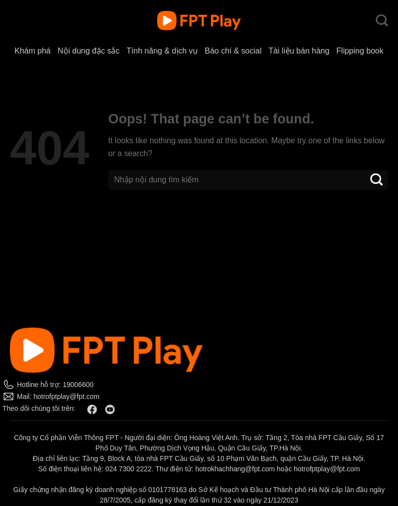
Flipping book (360, 51)
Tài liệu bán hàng (299, 51)
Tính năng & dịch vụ (162, 51)
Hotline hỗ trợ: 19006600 (55, 385)
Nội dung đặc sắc (88, 51)
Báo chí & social (233, 51)
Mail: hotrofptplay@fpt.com (58, 396)
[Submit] (376, 179)
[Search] (382, 20)
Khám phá (32, 51)
